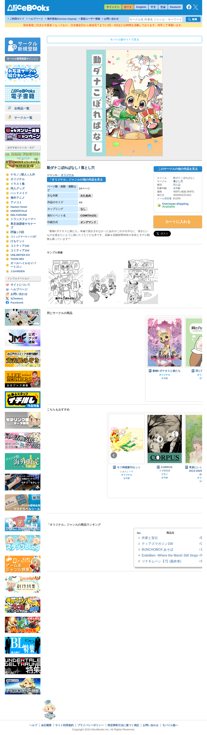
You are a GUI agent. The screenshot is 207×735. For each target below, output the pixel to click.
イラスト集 (18, 183)
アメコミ (16, 202)
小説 (21, 232)
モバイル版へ (170, 725)
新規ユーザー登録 (90, 18)
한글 (163, 6)
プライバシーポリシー (90, 725)
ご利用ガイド (17, 18)
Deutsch (175, 6)
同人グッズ (18, 188)
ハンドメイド (19, 193)
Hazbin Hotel (19, 206)
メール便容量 (164, 198)
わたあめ (85, 195)
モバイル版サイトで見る (124, 39)
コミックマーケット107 (23, 236)
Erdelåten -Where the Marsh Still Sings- (170, 555)
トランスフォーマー (23, 219)
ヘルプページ (35, 18)
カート (128, 6)
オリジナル (18, 179)
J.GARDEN (18, 271)
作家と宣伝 (150, 538)
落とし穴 (178, 181)
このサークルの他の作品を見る (178, 168)
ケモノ (15, 174)
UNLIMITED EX (20, 254)
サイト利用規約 (64, 725)
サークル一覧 (20, 117)
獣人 (24, 174)
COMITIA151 (88, 215)
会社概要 (46, 725)
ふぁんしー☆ (126, 471)
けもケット (18, 241)
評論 (13, 232)
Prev (114, 455)
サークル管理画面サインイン (22, 58)
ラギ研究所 (164, 470)
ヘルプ (33, 725)
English (141, 6)
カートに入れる (178, 222)
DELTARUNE (19, 214)
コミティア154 (20, 250)
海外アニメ (18, 197)
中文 (153, 6)
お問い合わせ (111, 18)
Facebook (17, 302)
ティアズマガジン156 (157, 543)
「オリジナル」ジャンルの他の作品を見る (76, 179)
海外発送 (62, 18)
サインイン (112, 6)
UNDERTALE (19, 210)
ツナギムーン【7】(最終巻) (161, 561)
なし (83, 208)
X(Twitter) (17, 298)
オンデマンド (88, 222)
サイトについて (20, 284)
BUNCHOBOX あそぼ (157, 549)
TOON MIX (17, 258)
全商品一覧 (18, 108)
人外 (32, 174)
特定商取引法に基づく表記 (123, 725)
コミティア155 (20, 245)
